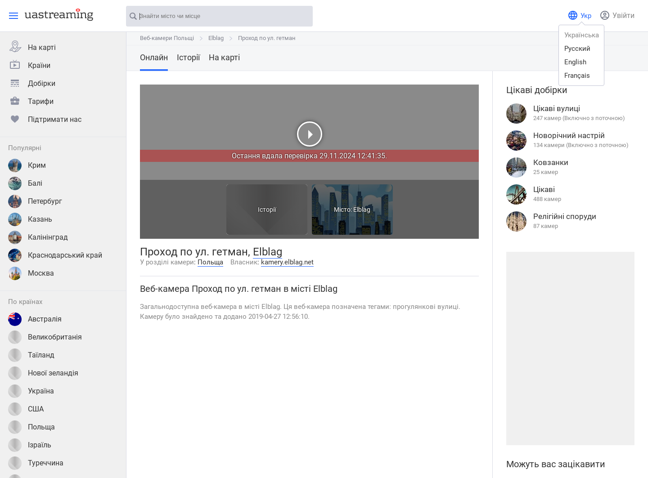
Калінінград (38, 237)
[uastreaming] (57, 14)
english (575, 62)
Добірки (31, 82)
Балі (25, 183)
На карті (32, 46)
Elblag (216, 38)
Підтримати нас (44, 118)
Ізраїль (29, 445)
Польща (31, 427)
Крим (27, 165)
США (26, 409)
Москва (31, 273)
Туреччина (35, 463)
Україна (31, 391)
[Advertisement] (570, 348)
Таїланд (31, 355)
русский (577, 49)
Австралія (35, 319)
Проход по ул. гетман (267, 38)
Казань (30, 219)
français (577, 75)
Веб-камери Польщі (167, 38)
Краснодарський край (55, 255)
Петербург (35, 201)
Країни (29, 64)
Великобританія (45, 337)
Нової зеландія (43, 373)
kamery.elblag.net (287, 262)
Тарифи (31, 100)
